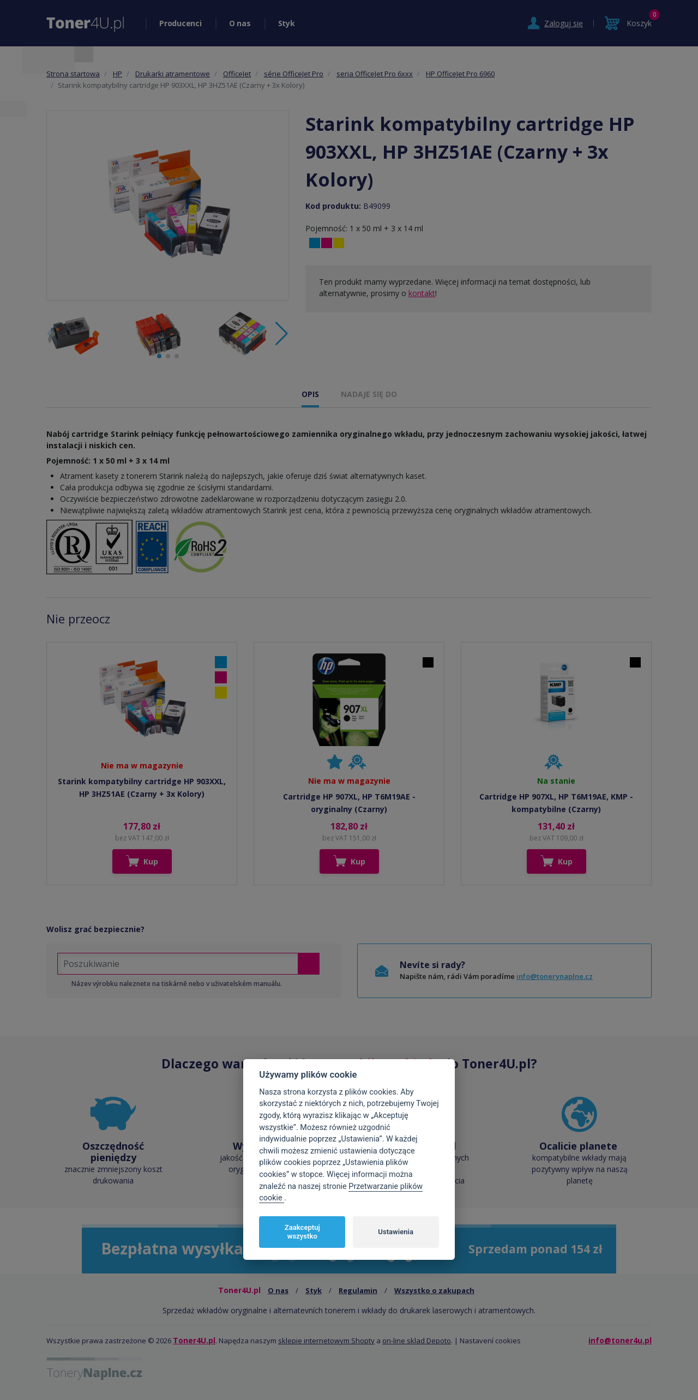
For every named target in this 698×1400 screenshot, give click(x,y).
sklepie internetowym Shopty (326, 1340)
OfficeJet (237, 74)
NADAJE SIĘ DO (369, 394)
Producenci (180, 23)
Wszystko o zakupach (434, 1290)
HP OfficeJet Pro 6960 (460, 74)
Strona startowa (73, 74)
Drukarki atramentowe (172, 74)
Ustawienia (395, 1232)
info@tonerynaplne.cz (554, 976)
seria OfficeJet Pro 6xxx (374, 74)
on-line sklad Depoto (416, 1340)
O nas (240, 23)
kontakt (421, 293)
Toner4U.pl (194, 1340)
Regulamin (358, 1290)
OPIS (310, 394)
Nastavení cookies (490, 1340)
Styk (286, 23)
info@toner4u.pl (620, 1340)
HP (117, 74)
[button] (281, 334)
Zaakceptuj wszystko (302, 1231)
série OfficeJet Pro (293, 74)
